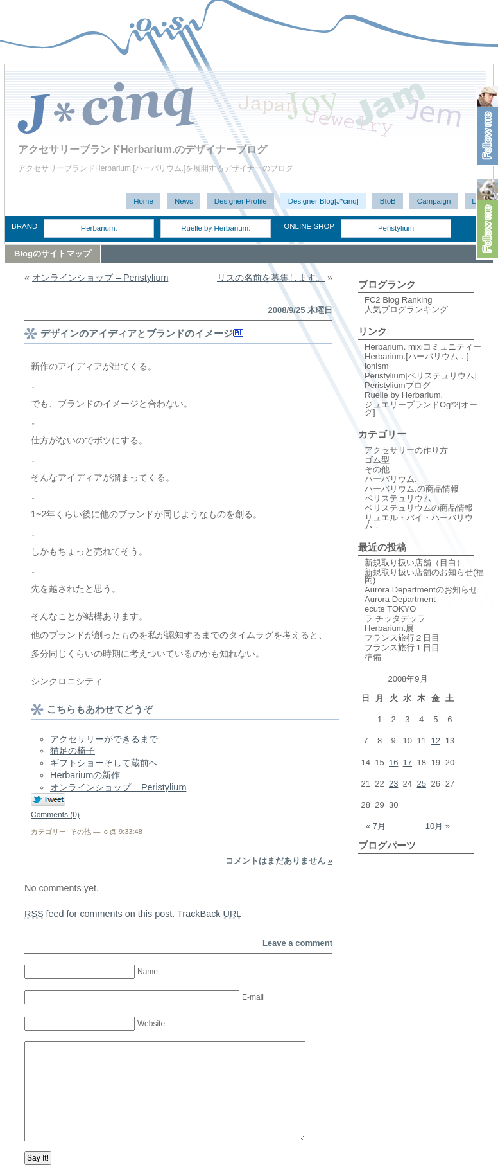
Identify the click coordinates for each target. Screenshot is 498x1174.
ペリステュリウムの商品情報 (419, 508)
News (184, 201)
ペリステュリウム (398, 498)
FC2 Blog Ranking (399, 300)
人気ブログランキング (406, 309)
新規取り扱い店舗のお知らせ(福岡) (424, 576)
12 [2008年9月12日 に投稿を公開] (435, 740)
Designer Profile (240, 201)
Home (143, 201)
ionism (377, 366)
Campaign (434, 201)
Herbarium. (99, 228)
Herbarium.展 (389, 628)
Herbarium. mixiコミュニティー (423, 346)
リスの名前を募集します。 (271, 277)
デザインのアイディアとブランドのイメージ (136, 333)
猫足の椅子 (72, 750)
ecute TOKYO (390, 609)
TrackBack (209, 914)
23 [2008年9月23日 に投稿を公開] (393, 783)
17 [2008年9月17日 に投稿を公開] (407, 762)
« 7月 (376, 826)
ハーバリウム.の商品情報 (412, 489)
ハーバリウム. (391, 479)
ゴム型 (377, 460)
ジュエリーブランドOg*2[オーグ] (421, 408)
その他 (80, 831)
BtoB (388, 201)
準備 (373, 657)
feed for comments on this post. (99, 914)
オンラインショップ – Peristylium (100, 277)
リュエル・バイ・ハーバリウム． (419, 521)
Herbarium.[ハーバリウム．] (417, 356)
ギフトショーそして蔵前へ (104, 763)
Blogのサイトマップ (52, 253)
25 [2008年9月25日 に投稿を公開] (420, 783)
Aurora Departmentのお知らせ (421, 589)
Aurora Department (400, 599)
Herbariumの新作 (85, 775)
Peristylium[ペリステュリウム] (421, 375)
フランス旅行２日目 (402, 638)
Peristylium (396, 228)
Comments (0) (55, 814)
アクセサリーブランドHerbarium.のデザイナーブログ (142, 149)
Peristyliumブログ (398, 385)
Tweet (48, 800)
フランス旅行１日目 (402, 647)
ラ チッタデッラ (395, 618)
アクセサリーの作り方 (406, 450)
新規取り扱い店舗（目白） (415, 562)
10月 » (437, 826)
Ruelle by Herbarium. (215, 228)
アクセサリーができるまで (104, 739)
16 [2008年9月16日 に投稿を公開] (393, 762)
